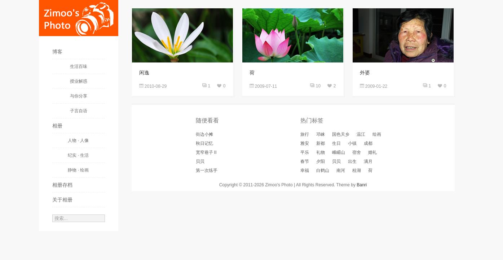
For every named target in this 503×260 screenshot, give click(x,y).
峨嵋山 (338, 152)
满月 (368, 161)
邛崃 (320, 134)
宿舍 (356, 152)
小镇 (352, 143)
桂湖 (356, 170)
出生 (352, 161)
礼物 (320, 152)
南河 (340, 170)
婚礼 (372, 152)
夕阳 (320, 161)
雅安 (304, 143)
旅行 (304, 134)
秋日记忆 (204, 143)
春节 (304, 161)
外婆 (365, 72)
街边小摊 (204, 134)
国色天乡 (340, 134)
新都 (320, 143)
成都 (368, 143)
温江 (361, 134)
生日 (336, 143)
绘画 (376, 134)
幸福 (304, 170)
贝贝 (200, 161)
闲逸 (144, 72)
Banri (362, 184)
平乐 (304, 152)
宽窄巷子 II (206, 152)
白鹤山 (322, 170)
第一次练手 (206, 170)
